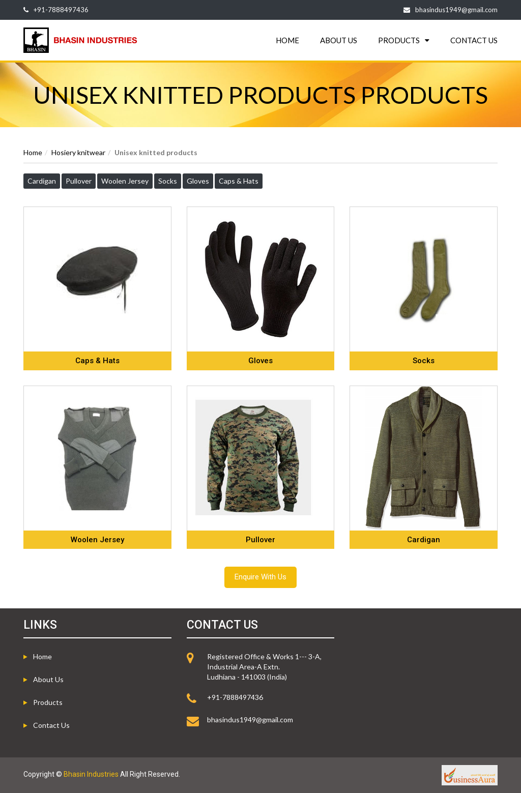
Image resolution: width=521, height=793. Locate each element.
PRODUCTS (403, 40)
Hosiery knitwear (78, 152)
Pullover (79, 181)
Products (48, 702)
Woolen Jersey (125, 181)
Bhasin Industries (91, 774)
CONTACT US (474, 40)
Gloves (198, 181)
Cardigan (41, 181)
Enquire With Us (260, 576)
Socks (167, 181)
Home (32, 152)
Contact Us (51, 725)
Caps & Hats (238, 181)
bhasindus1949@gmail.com (456, 10)
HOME (287, 40)
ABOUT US (338, 40)
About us (48, 679)
